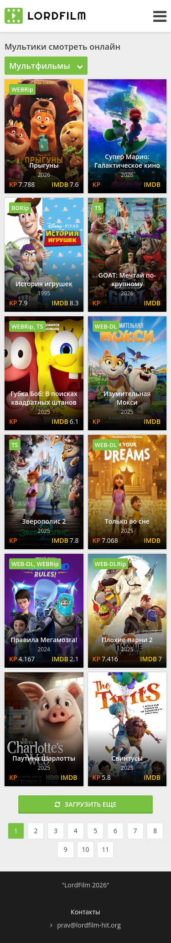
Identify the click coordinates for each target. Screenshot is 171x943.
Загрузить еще (86, 804)
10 (85, 849)
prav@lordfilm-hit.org (89, 925)
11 (105, 849)
